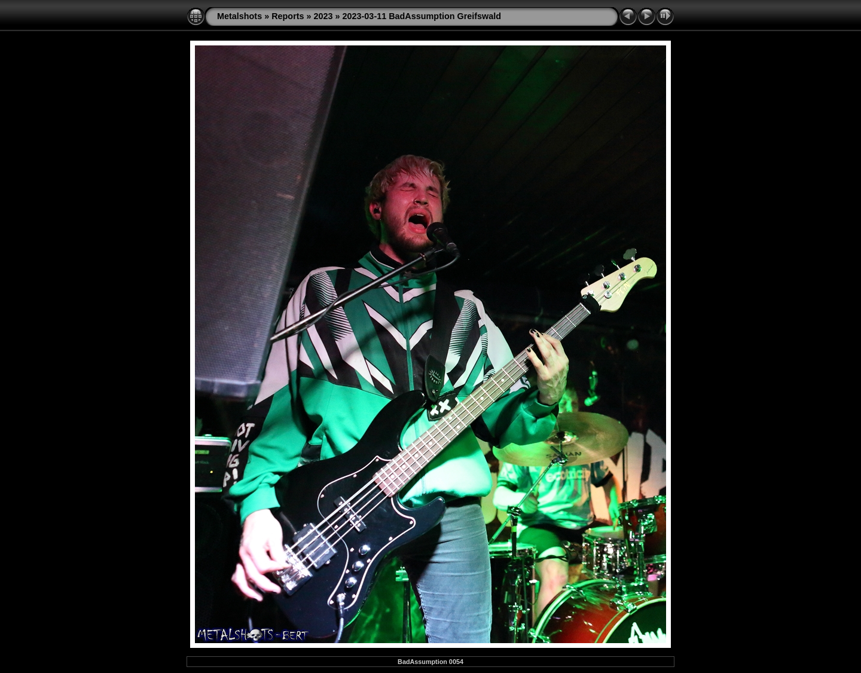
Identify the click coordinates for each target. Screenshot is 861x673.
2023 (323, 16)
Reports (287, 16)
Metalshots (239, 16)
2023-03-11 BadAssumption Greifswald (422, 16)
